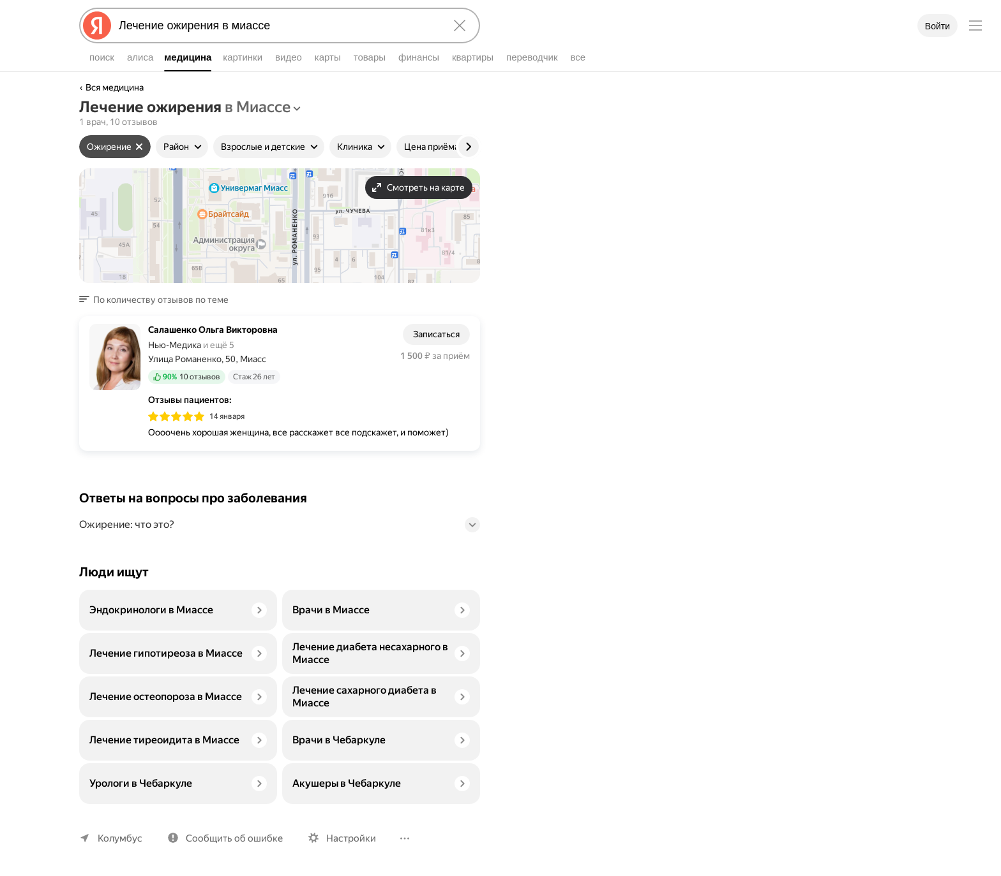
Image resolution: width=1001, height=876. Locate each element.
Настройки (351, 838)
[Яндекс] (97, 25)
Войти (937, 26)
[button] (157, 299)
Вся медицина (115, 87)
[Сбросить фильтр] (139, 146)
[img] (176, 416)
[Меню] (975, 25)
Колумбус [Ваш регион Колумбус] (120, 838)
